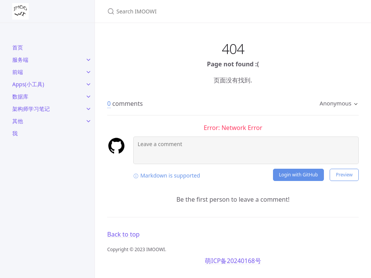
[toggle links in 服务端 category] (88, 60)
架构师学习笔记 (31, 108)
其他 (17, 121)
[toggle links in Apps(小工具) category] (88, 84)
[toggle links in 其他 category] (88, 121)
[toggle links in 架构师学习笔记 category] (88, 109)
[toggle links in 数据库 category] (88, 96)
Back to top (123, 234)
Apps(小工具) (28, 84)
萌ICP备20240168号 (233, 261)
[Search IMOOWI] (197, 11)
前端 (17, 72)
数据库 (20, 96)
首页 (17, 47)
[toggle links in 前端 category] (88, 72)
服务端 (20, 59)
